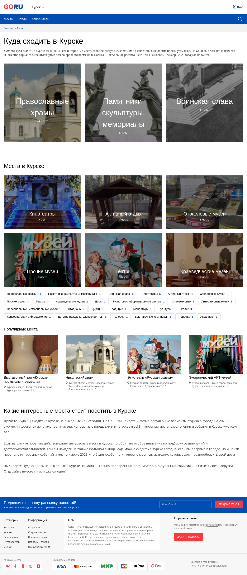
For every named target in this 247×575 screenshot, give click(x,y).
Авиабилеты (40, 19)
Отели (22, 19)
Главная (8, 28)
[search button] (240, 19)
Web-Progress (210, 562)
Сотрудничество (37, 532)
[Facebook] (15, 566)
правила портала (68, 507)
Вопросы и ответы (38, 542)
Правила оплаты (37, 537)
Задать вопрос (188, 537)
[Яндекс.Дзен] (38, 566)
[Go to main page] (13, 7)
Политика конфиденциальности (209, 566)
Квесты (8, 532)
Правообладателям (39, 547)
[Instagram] (31, 566)
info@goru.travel (209, 525)
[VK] (8, 566)
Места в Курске (24, 166)
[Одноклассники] (23, 566)
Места (8, 19)
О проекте (34, 527)
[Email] (185, 504)
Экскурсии (9, 527)
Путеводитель (12, 542)
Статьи (8, 547)
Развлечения (11, 537)
